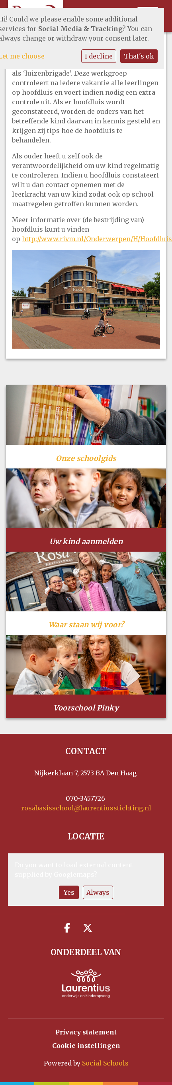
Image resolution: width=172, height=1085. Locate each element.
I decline (99, 56)
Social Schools (105, 1063)
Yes (69, 892)
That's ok (139, 56)
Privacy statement (86, 1032)
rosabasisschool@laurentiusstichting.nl (86, 808)
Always (97, 892)
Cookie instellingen (86, 1046)
